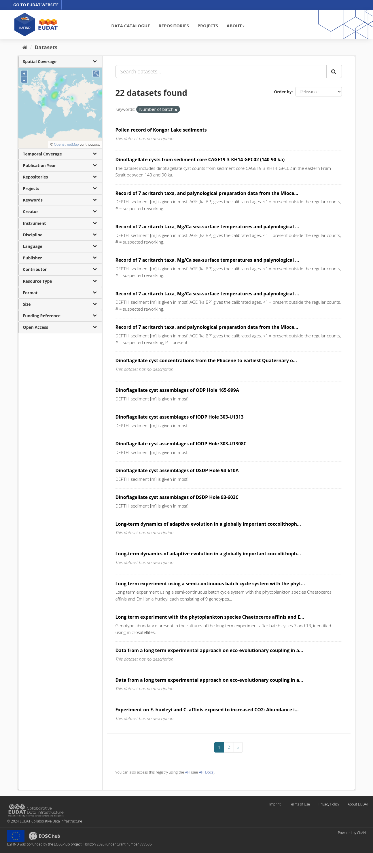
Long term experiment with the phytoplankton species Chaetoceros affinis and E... (210, 617)
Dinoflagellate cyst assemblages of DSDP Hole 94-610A (177, 470)
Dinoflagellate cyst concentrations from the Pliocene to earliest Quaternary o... (206, 360)
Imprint (275, 804)
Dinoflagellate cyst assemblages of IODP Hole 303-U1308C (181, 443)
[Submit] (334, 71)
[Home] (24, 47)
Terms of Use (299, 804)
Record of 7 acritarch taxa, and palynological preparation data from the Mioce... (207, 193)
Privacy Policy (329, 804)
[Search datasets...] (221, 71)
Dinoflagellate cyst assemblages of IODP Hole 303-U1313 (180, 417)
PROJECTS (208, 26)
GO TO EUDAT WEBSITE (35, 4)
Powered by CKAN (352, 832)
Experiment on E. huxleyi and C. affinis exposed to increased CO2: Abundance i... (207, 709)
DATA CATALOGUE (130, 26)
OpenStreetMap (66, 144)
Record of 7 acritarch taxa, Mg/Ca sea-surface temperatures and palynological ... (207, 226)
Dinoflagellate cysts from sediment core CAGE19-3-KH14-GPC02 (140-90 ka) (200, 159)
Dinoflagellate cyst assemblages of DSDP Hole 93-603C (177, 497)
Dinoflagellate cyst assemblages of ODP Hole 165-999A (177, 390)
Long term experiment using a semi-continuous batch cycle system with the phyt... (210, 583)
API (187, 772)
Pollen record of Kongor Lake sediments (161, 130)
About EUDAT (358, 804)
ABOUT (236, 26)
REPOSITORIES (174, 26)
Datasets (46, 47)
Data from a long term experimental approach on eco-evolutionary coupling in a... (209, 650)
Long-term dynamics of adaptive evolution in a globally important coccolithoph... (208, 524)
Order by (282, 91)
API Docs (206, 772)
